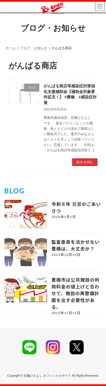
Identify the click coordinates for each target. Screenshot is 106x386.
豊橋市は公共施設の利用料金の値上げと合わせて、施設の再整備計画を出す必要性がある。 (75, 293)
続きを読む (84, 162)
